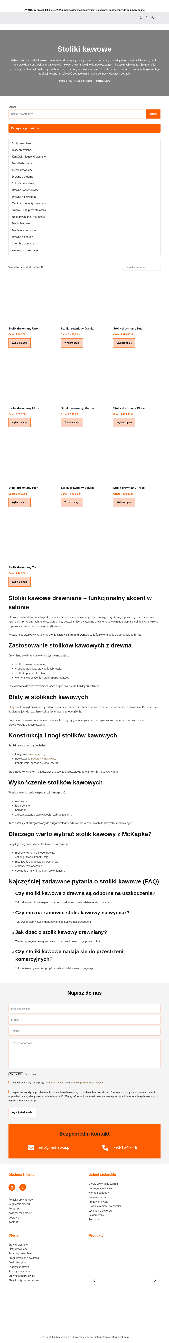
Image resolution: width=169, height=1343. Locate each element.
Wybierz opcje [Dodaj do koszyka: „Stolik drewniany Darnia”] (71, 343)
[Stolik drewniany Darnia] (84, 298)
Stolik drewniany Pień (23, 487)
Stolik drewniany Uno (23, 328)
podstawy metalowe (43, 758)
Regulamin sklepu (19, 1204)
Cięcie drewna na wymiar (104, 1183)
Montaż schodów (99, 1192)
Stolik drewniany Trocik (129, 487)
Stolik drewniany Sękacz (77, 487)
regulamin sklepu (54, 1082)
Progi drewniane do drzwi (23, 1258)
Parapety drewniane (20, 1253)
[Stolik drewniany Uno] (32, 298)
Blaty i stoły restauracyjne (23, 1280)
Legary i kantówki (19, 1267)
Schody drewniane (19, 1271)
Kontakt (13, 1222)
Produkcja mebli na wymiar (105, 1206)
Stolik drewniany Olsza (129, 408)
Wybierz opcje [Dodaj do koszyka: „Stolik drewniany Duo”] (124, 343)
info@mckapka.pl (54, 1147)
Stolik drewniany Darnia (77, 328)
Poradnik (13, 1208)
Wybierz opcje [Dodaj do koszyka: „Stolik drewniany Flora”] (19, 422)
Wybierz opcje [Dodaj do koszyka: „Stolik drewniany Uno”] (19, 343)
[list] (125, 1281)
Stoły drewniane (18, 1244)
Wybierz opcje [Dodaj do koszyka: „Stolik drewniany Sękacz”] (71, 502)
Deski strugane (17, 1262)
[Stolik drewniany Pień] (32, 457)
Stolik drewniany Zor (22, 567)
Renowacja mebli (99, 1197)
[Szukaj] (141, 17)
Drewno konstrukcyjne (21, 1275)
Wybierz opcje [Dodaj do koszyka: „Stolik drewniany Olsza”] (124, 422)
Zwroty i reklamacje (20, 1213)
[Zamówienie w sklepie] (141, 267)
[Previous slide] (94, 1280)
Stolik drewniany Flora (23, 408)
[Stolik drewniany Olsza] (137, 378)
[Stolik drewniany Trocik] (137, 457)
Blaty (11, 707)
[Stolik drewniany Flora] (32, 378)
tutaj (32, 1100)
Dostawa (13, 1217)
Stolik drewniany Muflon (77, 408)
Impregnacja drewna (101, 1188)
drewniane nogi (37, 754)
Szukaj (12, 106)
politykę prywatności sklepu (86, 1082)
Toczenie (94, 1219)
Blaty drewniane (18, 1249)
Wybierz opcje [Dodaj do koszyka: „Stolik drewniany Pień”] (19, 502)
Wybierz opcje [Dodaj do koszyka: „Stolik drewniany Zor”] (19, 581)
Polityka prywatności (20, 1199)
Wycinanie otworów (100, 1210)
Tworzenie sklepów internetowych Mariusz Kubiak (101, 1337)
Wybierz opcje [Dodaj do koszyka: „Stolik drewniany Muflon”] (71, 422)
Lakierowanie (97, 1215)
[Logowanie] (153, 17)
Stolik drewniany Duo (128, 328)
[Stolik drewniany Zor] (32, 537)
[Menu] (159, 17)
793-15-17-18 (125, 1147)
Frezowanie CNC (99, 1201)
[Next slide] (155, 1280)
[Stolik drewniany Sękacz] (84, 457)
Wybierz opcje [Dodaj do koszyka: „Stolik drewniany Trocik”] (124, 502)
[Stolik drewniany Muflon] (84, 378)
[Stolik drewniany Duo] (137, 298)
